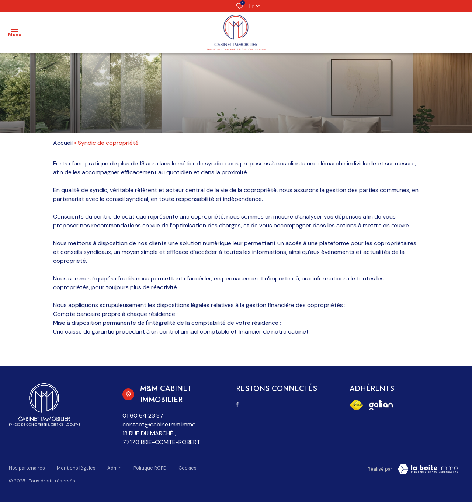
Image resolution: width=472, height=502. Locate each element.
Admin (114, 468)
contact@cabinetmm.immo (159, 424)
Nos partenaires (27, 468)
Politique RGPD (150, 468)
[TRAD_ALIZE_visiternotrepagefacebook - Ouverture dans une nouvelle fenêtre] (237, 404)
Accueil (63, 143)
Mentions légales (76, 468)
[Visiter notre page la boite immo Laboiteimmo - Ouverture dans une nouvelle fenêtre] (427, 469)
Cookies (187, 468)
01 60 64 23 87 (142, 415)
